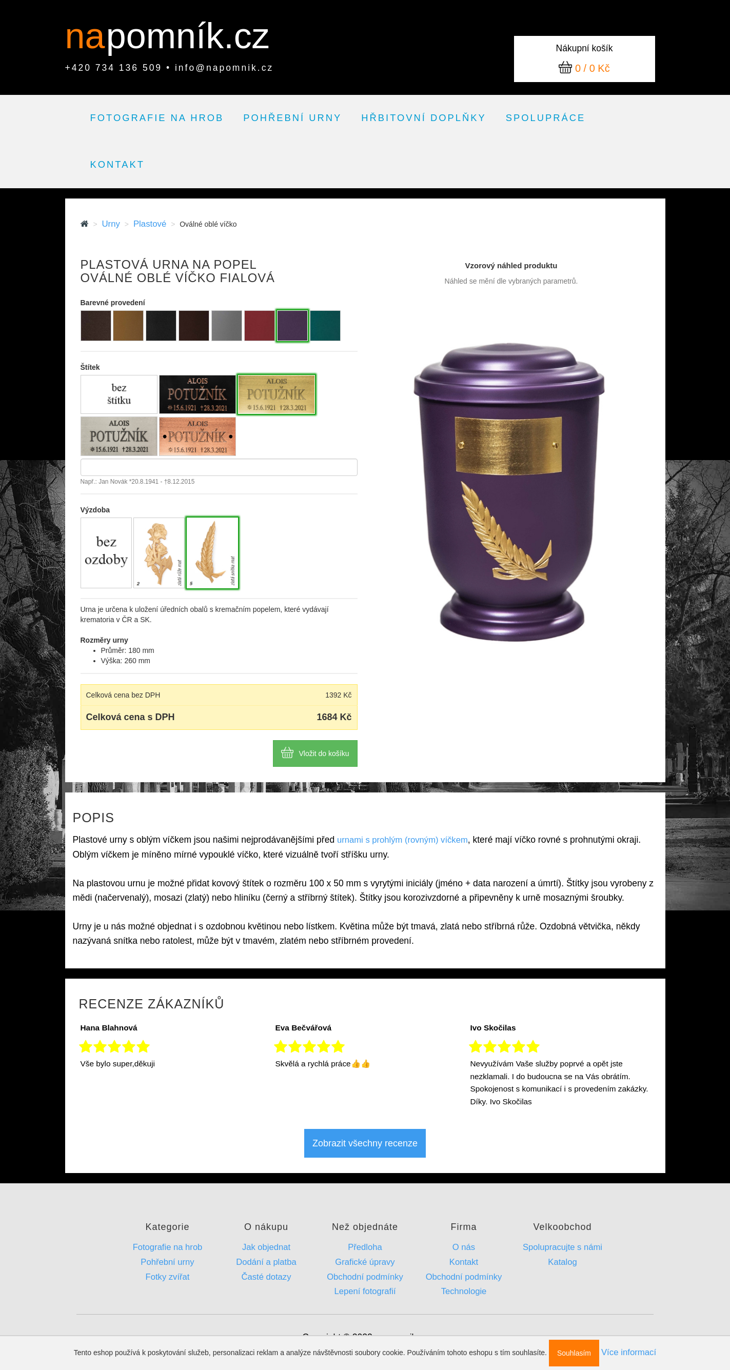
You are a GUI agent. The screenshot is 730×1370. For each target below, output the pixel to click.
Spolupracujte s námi (562, 1247)
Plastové (149, 224)
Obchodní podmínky (365, 1277)
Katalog (562, 1262)
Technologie (464, 1291)
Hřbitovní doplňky (423, 117)
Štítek (90, 367)
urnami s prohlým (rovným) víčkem (402, 840)
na (90, 36)
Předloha (365, 1247)
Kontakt (117, 164)
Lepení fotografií (365, 1291)
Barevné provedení (113, 303)
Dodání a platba (266, 1262)
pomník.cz (188, 36)
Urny (111, 224)
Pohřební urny (292, 117)
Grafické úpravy (364, 1262)
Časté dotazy (266, 1277)
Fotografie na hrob (157, 117)
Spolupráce (546, 117)
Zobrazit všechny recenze (365, 1143)
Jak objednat (266, 1247)
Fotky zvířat (168, 1277)
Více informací (628, 1352)
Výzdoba (95, 510)
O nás (463, 1247)
